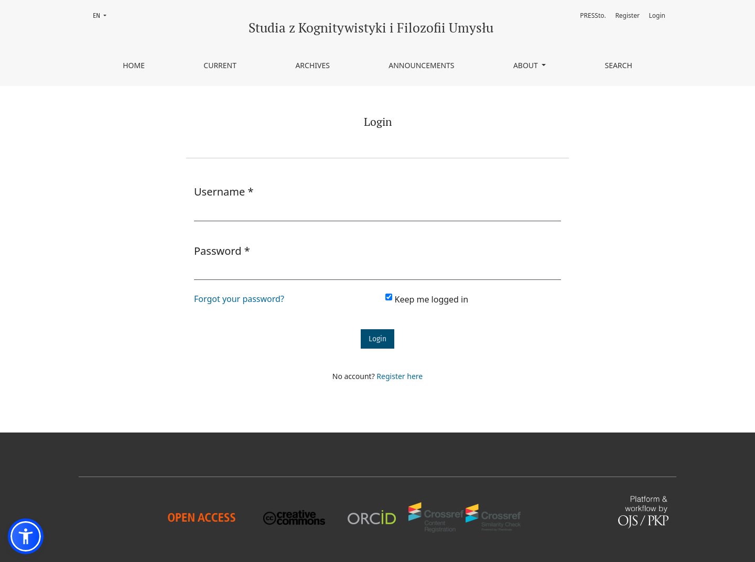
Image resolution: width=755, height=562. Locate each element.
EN (102, 14)
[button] (25, 536)
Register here (399, 376)
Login (657, 15)
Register (627, 15)
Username (224, 191)
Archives (312, 65)
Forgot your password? (239, 299)
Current (219, 65)
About (526, 65)
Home (134, 65)
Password (222, 250)
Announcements (421, 65)
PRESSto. (593, 15)
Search (618, 65)
